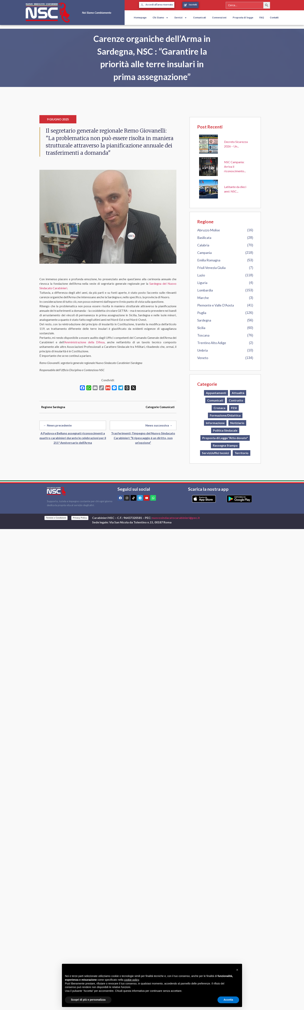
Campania (204, 253)
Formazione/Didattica (225, 415)
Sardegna (204, 320)
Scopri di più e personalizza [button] (88, 999)
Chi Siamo (160, 18)
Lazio (201, 275)
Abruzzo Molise (208, 230)
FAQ (261, 17)
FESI (234, 408)
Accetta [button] (228, 999)
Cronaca (219, 408)
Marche (203, 298)
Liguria (202, 283)
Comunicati (199, 17)
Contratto (236, 400)
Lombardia (205, 290)
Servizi (180, 18)
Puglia (201, 313)
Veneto (202, 358)
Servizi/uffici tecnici (215, 453)
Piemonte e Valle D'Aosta (215, 305)
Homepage (140, 17)
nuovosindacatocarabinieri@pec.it (176, 517)
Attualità (238, 393)
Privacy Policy (80, 518)
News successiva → (158, 425)
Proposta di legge (243, 17)
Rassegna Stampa (225, 445)
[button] (237, 970)
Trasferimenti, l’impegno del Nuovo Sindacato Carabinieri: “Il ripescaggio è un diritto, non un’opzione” (143, 437)
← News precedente (57, 425)
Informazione (215, 423)
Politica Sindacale (225, 430)
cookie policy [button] (131, 979)
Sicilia (201, 328)
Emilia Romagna (208, 260)
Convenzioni (219, 17)
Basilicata (204, 238)
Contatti (274, 17)
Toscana (203, 335)
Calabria (203, 245)
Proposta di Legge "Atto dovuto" (225, 438)
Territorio (241, 453)
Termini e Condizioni (56, 518)
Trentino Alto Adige (211, 343)
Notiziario (237, 423)
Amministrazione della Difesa (84, 342)
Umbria (202, 350)
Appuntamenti (216, 393)
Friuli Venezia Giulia (211, 268)
